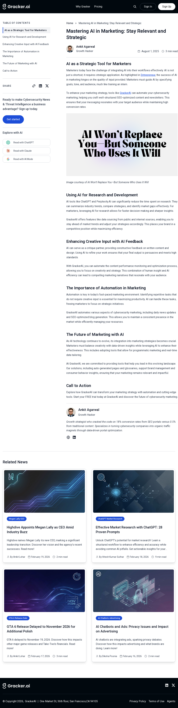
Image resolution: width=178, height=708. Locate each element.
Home (69, 23)
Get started (13, 119)
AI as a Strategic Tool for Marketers (25, 30)
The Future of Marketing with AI (20, 63)
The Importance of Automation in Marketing (21, 54)
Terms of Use (156, 701)
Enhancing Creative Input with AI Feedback (26, 44)
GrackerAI (125, 92)
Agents (171, 701)
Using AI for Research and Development (24, 36)
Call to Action (10, 70)
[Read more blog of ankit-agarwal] (80, 48)
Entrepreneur (148, 75)
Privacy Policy (137, 701)
